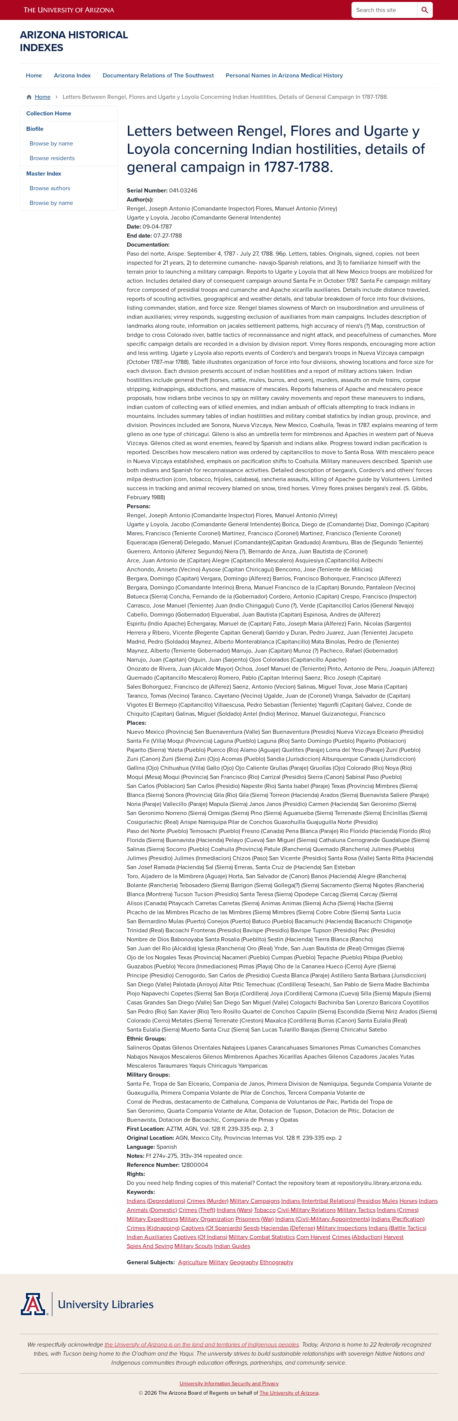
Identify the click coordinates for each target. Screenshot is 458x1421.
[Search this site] (384, 10)
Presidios (369, 1201)
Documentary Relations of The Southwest (158, 75)
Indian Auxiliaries (149, 1237)
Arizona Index (72, 75)
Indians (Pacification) (398, 1219)
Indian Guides (232, 1246)
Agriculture (192, 1262)
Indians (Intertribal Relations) (318, 1201)
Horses (408, 1201)
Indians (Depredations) (156, 1201)
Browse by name (51, 143)
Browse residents (52, 158)
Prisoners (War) (255, 1219)
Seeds (251, 1228)
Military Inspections (342, 1228)
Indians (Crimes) (398, 1210)
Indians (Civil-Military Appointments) (322, 1219)
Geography (244, 1262)
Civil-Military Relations (306, 1210)
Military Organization (207, 1219)
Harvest (394, 1237)
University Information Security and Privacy (229, 1383)
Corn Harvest (313, 1237)
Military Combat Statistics (262, 1237)
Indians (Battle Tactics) (397, 1228)
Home (34, 75)
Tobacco (265, 1210)
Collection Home (48, 113)
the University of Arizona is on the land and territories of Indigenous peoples (202, 1344)
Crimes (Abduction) (357, 1237)
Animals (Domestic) (152, 1210)
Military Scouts (193, 1246)
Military (218, 1262)
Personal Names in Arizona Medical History (284, 75)
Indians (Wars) (234, 1210)
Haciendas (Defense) (288, 1228)
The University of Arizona (289, 1393)
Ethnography (276, 1262)
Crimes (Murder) (207, 1201)
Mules (390, 1201)
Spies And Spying (150, 1246)
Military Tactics (356, 1210)
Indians (428, 1201)
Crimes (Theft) (197, 1210)
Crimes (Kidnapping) (153, 1228)
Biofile (35, 129)
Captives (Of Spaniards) (211, 1228)
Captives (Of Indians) (200, 1237)
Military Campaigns (255, 1201)
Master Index (43, 173)
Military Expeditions (152, 1219)
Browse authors (50, 188)
